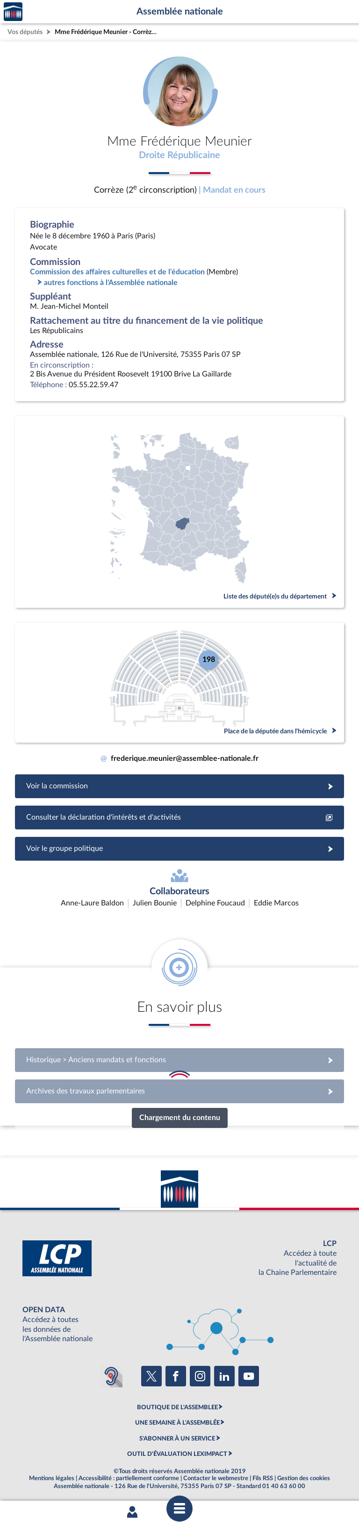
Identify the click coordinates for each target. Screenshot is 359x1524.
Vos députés (25, 31)
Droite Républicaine (179, 155)
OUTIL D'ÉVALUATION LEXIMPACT (177, 1454)
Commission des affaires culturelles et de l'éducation (117, 272)
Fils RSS (262, 1478)
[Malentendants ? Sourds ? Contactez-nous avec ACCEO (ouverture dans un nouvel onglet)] (111, 1376)
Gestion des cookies (303, 1478)
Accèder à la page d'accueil (13, 12)
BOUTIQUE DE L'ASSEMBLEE (177, 1407)
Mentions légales (51, 1478)
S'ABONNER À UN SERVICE (177, 1438)
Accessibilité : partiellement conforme (129, 1478)
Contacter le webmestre (215, 1478)
